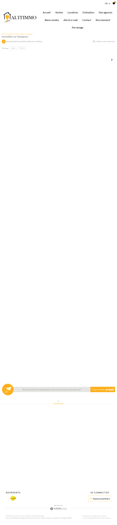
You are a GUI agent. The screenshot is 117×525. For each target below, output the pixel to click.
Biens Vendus (52, 20)
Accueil (47, 12)
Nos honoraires (31, 518)
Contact (86, 20)
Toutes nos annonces (53, 518)
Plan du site (9, 518)
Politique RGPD (66, 518)
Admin (43, 518)
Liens (38, 518)
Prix (22, 48)
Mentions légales (19, 518)
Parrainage (77, 27)
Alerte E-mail (71, 20)
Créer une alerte (102, 389)
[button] (103, 41)
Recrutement (103, 20)
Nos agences (105, 12)
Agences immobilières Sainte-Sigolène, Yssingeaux (17, 34)
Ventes (59, 12)
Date (13, 48)
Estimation (88, 12)
